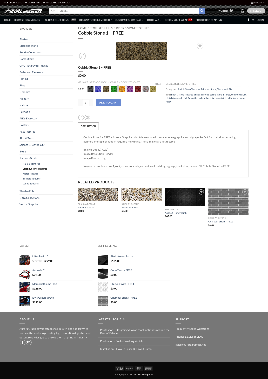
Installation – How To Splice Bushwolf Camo (126, 348)
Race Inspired (27, 131)
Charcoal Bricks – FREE (220, 221)
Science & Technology (31, 144)
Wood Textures (31, 183)
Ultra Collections (58, 20)
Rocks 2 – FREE (130, 207)
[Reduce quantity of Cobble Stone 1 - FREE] (80, 102)
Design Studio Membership (95, 20)
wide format (233, 98)
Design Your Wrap (176, 20)
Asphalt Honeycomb (176, 212)
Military (24, 98)
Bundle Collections (30, 52)
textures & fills (219, 98)
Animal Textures (31, 163)
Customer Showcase (129, 20)
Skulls (22, 151)
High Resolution (190, 98)
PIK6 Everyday (28, 118)
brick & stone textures (182, 94)
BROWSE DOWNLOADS (28, 20)
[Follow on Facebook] (248, 20)
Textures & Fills (28, 157)
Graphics (24, 91)
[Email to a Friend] (87, 117)
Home (7, 20)
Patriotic (24, 111)
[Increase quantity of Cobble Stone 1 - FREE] (91, 102)
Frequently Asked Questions (192, 328)
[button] (258, 2)
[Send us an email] (253, 20)
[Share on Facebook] (81, 117)
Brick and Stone (28, 45)
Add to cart (108, 102)
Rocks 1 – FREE (86, 207)
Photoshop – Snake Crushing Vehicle (121, 341)
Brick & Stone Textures (35, 168)
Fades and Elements (31, 72)
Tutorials (154, 20)
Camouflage (26, 58)
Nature (23, 105)
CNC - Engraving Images (33, 65)
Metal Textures (30, 173)
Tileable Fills (26, 191)
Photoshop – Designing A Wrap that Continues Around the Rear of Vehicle (135, 331)
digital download (174, 98)
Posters (24, 124)
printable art (205, 98)
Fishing (23, 78)
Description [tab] (88, 126)
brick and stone (201, 94)
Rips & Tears (26, 138)
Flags (22, 85)
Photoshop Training (209, 20)
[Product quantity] (85, 102)
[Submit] (202, 11)
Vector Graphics (28, 204)
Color (81, 89)
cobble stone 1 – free (220, 94)
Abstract (24, 39)
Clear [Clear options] (158, 84)
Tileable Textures (32, 178)
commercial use (238, 94)
